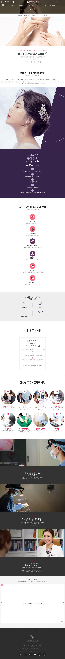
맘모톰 (33, 5)
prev (1, 603)
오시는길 (62, 1)
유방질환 (28, 5)
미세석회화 (40, 5)
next (63, 603)
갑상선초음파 (27, 15)
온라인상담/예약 (53, 5)
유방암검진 (21, 5)
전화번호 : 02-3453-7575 (26, 650)
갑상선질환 (19, 15)
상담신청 (57, 1)
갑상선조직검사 (35, 15)
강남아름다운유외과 (12, 5)
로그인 (48, 1)
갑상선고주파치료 (44, 15)
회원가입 (52, 1)
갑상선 (46, 5)
